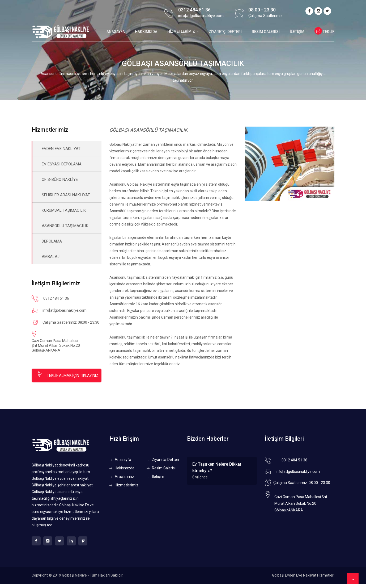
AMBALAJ (50, 256)
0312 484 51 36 (194, 9)
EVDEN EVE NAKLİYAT (61, 148)
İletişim (297, 32)
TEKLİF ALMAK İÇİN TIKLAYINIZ (66, 374)
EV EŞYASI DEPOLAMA (62, 164)
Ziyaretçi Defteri (225, 32)
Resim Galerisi (266, 32)
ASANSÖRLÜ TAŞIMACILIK (65, 225)
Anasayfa (116, 32)
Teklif (324, 31)
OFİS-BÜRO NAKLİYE (60, 179)
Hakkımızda (146, 32)
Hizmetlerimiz (181, 31)
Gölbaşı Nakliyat (122, 144)
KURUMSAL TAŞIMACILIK (64, 210)
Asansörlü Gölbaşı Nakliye (130, 184)
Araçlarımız (124, 476)
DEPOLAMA (52, 241)
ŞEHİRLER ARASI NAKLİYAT (66, 195)
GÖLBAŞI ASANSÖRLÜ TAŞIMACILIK (148, 130)
